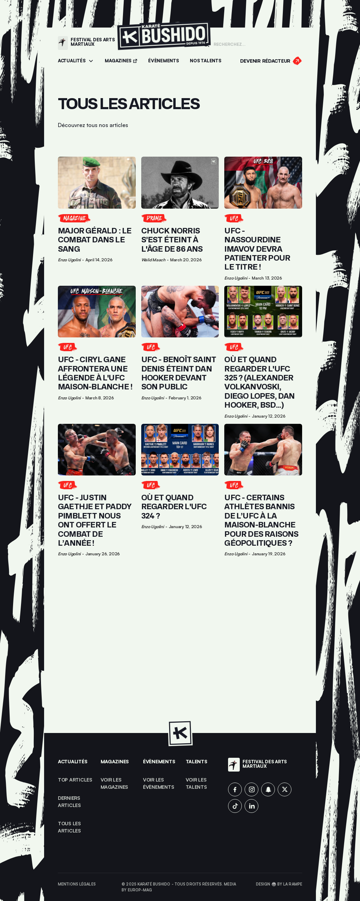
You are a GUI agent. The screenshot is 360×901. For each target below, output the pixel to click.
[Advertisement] (180, 645)
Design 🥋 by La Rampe (279, 884)
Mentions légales (77, 884)
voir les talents (197, 783)
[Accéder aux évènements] (163, 61)
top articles (75, 780)
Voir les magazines (114, 783)
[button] (76, 61)
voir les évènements (158, 783)
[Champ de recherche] (255, 43)
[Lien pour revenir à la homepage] (164, 43)
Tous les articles (70, 827)
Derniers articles (70, 801)
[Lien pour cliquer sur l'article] (97, 218)
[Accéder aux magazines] (121, 61)
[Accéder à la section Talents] (205, 61)
